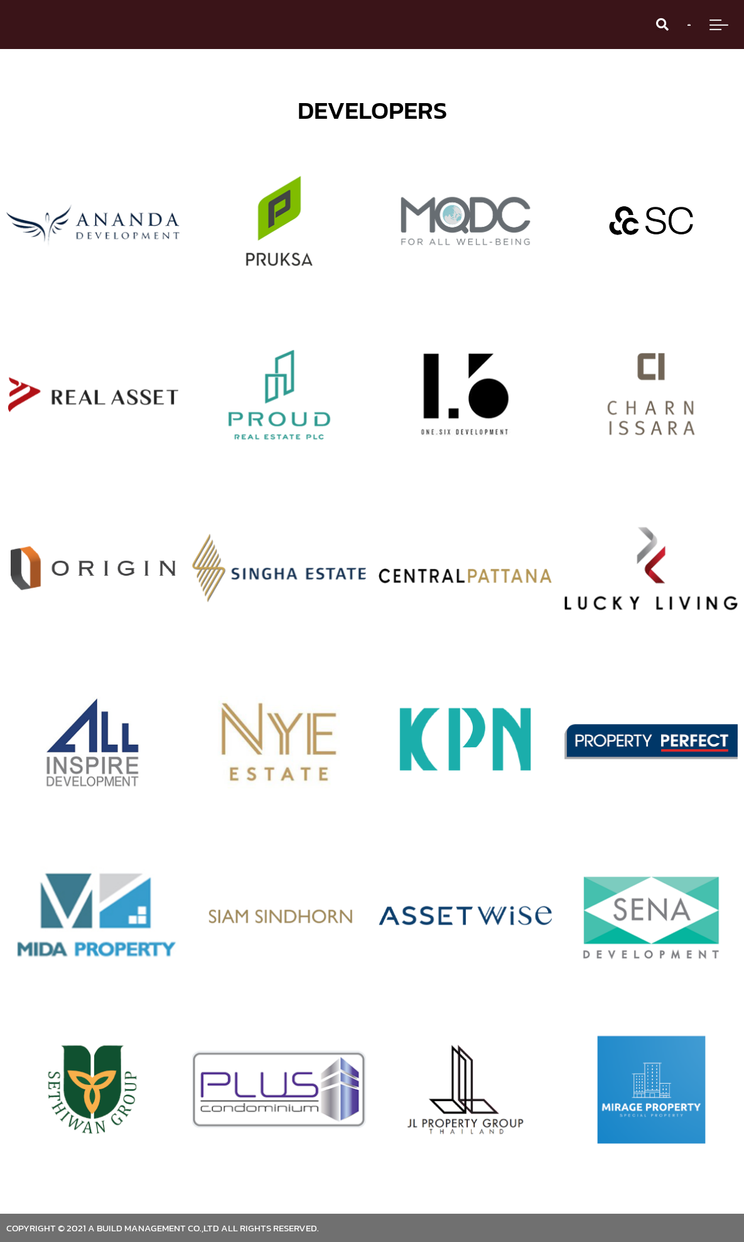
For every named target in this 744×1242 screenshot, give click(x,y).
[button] (662, 24)
